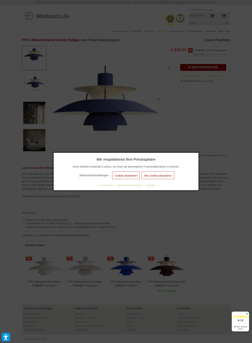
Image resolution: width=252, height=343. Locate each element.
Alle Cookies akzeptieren (158, 175)
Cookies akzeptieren (126, 175)
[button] (6, 337)
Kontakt (148, 185)
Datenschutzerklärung (128, 185)
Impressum (105, 185)
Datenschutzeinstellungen (94, 175)
